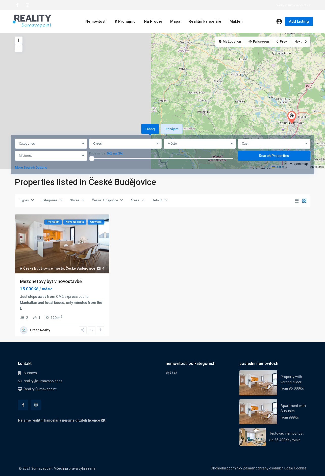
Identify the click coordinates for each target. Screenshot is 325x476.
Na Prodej (153, 21)
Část (245, 143)
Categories (27, 143)
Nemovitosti (96, 21)
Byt (168, 372)
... (24, 308)
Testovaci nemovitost (286, 433)
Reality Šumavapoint (40, 389)
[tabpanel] (162, 155)
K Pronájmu (125, 21)
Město (172, 143)
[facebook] (17, 5)
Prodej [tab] (150, 129)
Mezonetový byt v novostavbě (51, 281)
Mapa (175, 21)
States (74, 200)
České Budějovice (105, 200)
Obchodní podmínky (226, 468)
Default (157, 200)
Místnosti (26, 155)
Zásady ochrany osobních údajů (268, 468)
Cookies (300, 468)
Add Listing (299, 21)
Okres (97, 143)
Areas (135, 200)
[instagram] (27, 5)
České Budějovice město (43, 268)
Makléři (236, 21)
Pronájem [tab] (171, 129)
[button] (292, 117)
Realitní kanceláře (205, 21)
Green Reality (40, 330)
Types (24, 200)
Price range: (97, 153)
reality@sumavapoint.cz (43, 381)
